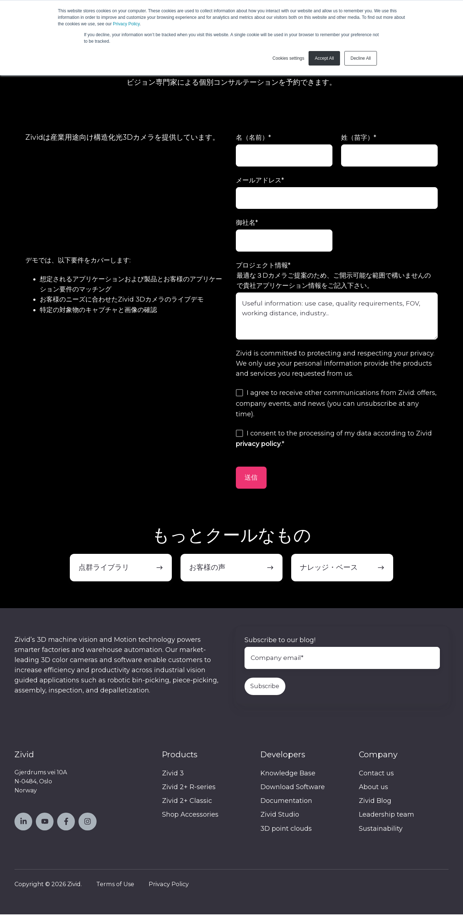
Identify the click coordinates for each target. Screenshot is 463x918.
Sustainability (381, 832)
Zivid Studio (279, 818)
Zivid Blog (375, 804)
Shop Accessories (190, 818)
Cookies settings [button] (288, 58)
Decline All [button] (361, 58)
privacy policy (258, 447)
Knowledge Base (287, 777)
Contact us (376, 777)
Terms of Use (115, 887)
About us (373, 791)
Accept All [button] (324, 58)
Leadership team (386, 818)
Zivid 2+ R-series (189, 791)
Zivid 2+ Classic (187, 804)
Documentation (286, 804)
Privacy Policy (126, 23)
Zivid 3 (173, 777)
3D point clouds (286, 832)
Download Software (292, 791)
